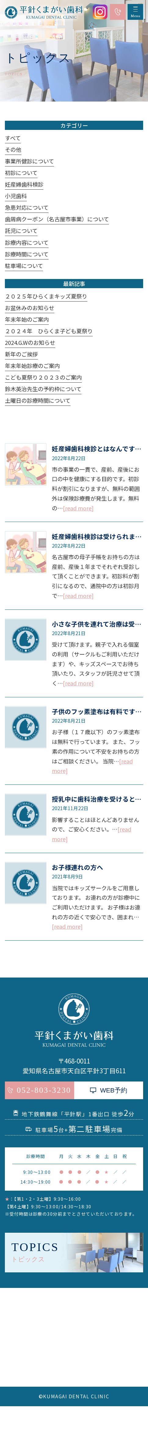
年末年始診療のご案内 (32, 366)
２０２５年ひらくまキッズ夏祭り (46, 296)
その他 (13, 149)
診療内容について (27, 242)
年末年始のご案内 (27, 319)
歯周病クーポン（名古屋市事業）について (57, 219)
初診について (21, 173)
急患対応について (27, 207)
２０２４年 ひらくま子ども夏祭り (49, 331)
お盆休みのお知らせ (29, 308)
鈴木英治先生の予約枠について (43, 389)
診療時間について (27, 254)
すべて (13, 138)
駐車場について (24, 266)
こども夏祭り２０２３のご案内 (43, 377)
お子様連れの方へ (77, 867)
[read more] (78, 508)
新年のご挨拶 (21, 354)
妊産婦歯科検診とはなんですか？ (100, 448)
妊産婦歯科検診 (24, 184)
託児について (21, 230)
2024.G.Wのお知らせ (30, 342)
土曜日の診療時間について (37, 400)
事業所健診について (29, 161)
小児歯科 (16, 196)
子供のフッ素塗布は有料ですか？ (100, 711)
